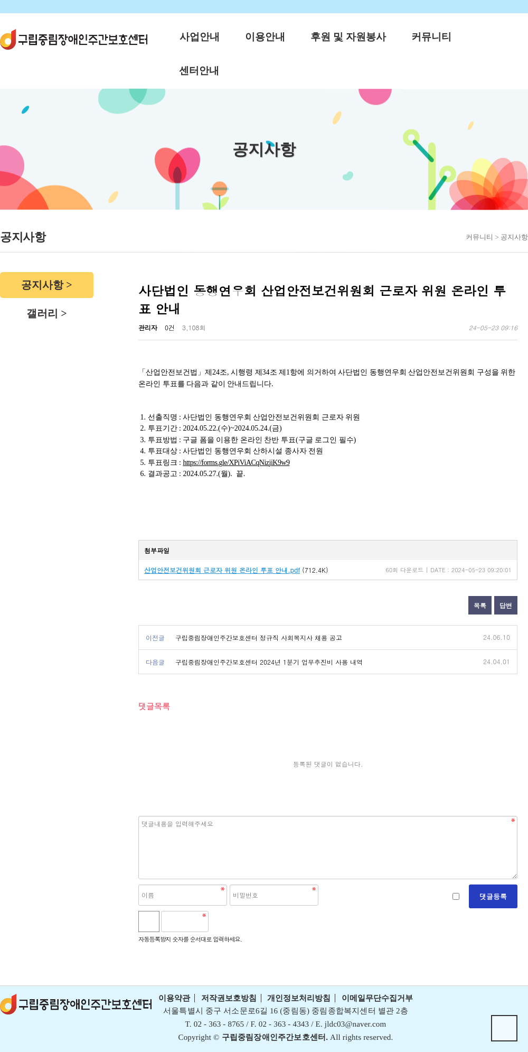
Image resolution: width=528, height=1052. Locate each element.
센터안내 (199, 70)
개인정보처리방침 (299, 998)
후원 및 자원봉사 (348, 36)
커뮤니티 (431, 36)
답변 (505, 605)
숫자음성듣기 (221, 921)
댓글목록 (154, 706)
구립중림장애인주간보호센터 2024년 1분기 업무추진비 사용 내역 (269, 661)
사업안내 (200, 36)
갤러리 (42, 313)
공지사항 (42, 285)
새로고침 (244, 921)
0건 (170, 327)
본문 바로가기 (0, 0)
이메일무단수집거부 (377, 998)
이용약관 (174, 998)
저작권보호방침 (229, 998)
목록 (480, 605)
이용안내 (265, 36)
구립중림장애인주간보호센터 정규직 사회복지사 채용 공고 (258, 637)
